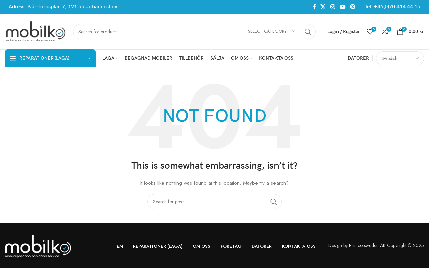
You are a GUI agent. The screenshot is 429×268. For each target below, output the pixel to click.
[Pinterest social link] (353, 7)
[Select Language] (400, 58)
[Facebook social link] (314, 7)
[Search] (194, 31)
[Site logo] (35, 31)
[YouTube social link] (342, 7)
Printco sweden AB (367, 245)
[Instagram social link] (332, 7)
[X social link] (323, 7)
